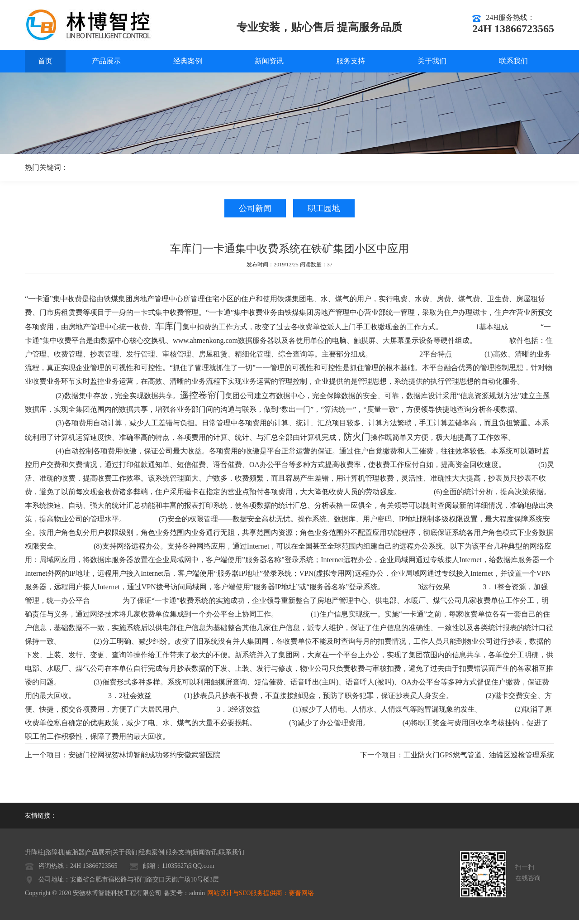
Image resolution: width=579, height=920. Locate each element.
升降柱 (34, 852)
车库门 (168, 326)
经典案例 (187, 61)
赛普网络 (301, 893)
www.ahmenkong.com (205, 340)
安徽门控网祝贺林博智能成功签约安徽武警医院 (144, 755)
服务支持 (350, 61)
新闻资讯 (269, 61)
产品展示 (106, 61)
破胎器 (75, 852)
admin (197, 893)
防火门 (356, 437)
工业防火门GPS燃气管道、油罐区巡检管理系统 (478, 755)
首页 (45, 61)
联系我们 (513, 61)
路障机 (54, 852)
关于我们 (432, 61)
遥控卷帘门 (202, 395)
